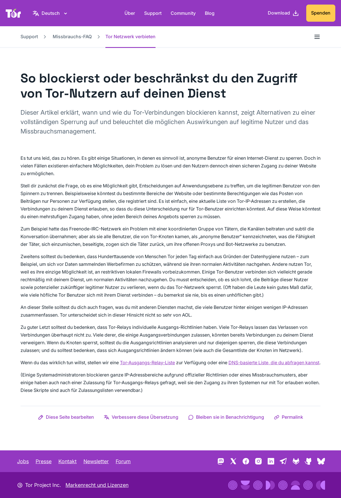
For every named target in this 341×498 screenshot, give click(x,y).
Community (183, 13)
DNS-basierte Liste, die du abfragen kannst (273, 362)
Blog (210, 13)
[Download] (283, 13)
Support (153, 13)
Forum (123, 461)
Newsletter (96, 461)
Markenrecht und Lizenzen (97, 485)
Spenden (320, 13)
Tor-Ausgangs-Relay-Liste (147, 362)
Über (129, 13)
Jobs (23, 461)
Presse (44, 461)
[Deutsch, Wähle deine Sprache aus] (51, 13)
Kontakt (67, 461)
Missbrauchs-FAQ (72, 36)
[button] (66, 417)
